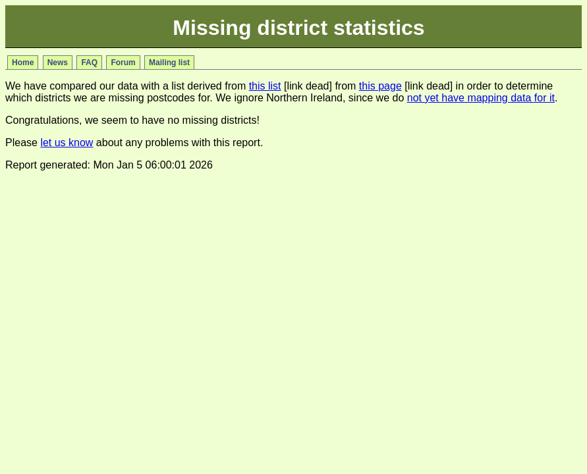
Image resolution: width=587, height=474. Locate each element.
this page (380, 86)
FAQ (89, 62)
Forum (123, 62)
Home (23, 62)
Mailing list (169, 62)
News (57, 62)
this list (265, 86)
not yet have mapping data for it (481, 97)
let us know (66, 142)
